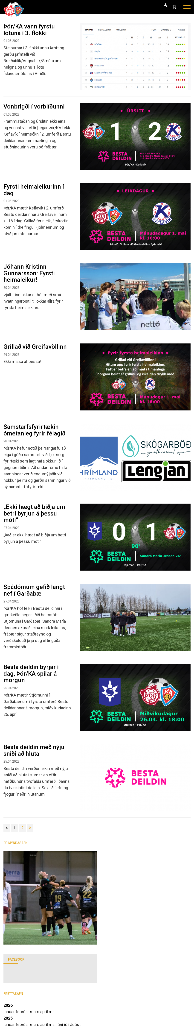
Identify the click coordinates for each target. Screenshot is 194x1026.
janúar (9, 1011)
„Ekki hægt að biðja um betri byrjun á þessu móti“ (34, 513)
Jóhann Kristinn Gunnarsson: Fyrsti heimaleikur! (29, 273)
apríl (44, 1011)
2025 (8, 1018)
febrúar (23, 1011)
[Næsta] (30, 828)
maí (52, 1011)
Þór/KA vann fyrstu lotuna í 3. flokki (29, 29)
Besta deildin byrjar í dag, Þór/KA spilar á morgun (31, 673)
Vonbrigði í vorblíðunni (34, 106)
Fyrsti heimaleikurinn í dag (33, 190)
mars (35, 1011)
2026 (8, 1005)
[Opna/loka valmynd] (187, 7)
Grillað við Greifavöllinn (35, 346)
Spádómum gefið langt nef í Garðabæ (34, 590)
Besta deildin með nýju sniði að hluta (33, 750)
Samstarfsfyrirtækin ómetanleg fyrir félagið (34, 430)
